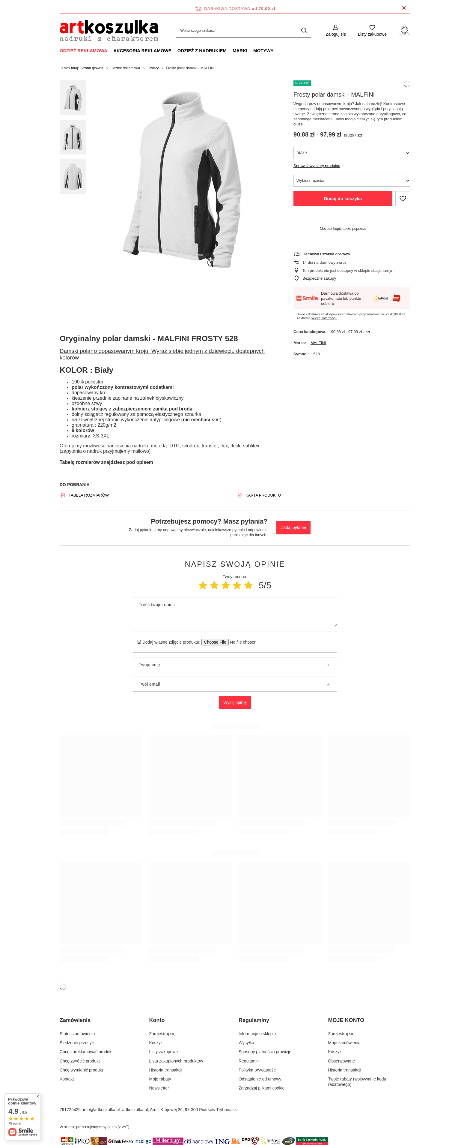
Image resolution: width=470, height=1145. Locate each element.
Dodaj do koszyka (343, 198)
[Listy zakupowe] (372, 30)
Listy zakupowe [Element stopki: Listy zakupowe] (163, 1051)
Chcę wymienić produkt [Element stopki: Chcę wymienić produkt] (81, 1070)
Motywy (263, 50)
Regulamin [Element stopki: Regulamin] (249, 1061)
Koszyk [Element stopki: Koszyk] (156, 1042)
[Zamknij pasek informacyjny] (404, 8)
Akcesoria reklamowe (142, 50)
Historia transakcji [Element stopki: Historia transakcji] (165, 1070)
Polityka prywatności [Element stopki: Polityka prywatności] (258, 1070)
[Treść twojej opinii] (235, 612)
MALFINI (318, 343)
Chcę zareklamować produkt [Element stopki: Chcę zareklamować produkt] (86, 1051)
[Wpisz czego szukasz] (243, 30)
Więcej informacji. (324, 318)
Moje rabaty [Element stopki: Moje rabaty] (160, 1079)
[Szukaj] (304, 30)
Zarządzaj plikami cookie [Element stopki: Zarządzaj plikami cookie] (261, 1088)
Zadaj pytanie (293, 527)
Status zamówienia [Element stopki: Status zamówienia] (77, 1033)
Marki (240, 50)
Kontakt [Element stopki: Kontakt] (67, 1079)
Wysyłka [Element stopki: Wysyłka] (246, 1042)
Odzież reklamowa (83, 50)
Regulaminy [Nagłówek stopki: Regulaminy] (254, 1020)
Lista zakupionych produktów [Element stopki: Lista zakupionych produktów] (176, 1061)
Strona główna (91, 68)
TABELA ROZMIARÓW (89, 495)
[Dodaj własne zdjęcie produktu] (241, 642)
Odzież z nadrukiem (202, 50)
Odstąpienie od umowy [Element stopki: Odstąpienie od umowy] (260, 1079)
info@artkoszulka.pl (101, 1109)
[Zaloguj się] (336, 30)
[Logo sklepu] (109, 30)
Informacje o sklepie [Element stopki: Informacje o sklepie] (257, 1033)
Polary (153, 68)
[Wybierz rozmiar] (351, 181)
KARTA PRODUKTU (263, 495)
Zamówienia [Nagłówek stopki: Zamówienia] (75, 1020)
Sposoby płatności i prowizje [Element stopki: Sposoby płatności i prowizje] (265, 1051)
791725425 (70, 1109)
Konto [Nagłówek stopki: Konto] (157, 1020)
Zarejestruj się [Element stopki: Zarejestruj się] (162, 1033)
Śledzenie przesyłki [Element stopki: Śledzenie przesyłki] (78, 1042)
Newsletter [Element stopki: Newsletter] (159, 1088)
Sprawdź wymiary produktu (316, 166)
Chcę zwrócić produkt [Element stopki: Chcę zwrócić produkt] (80, 1061)
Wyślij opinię (235, 702)
